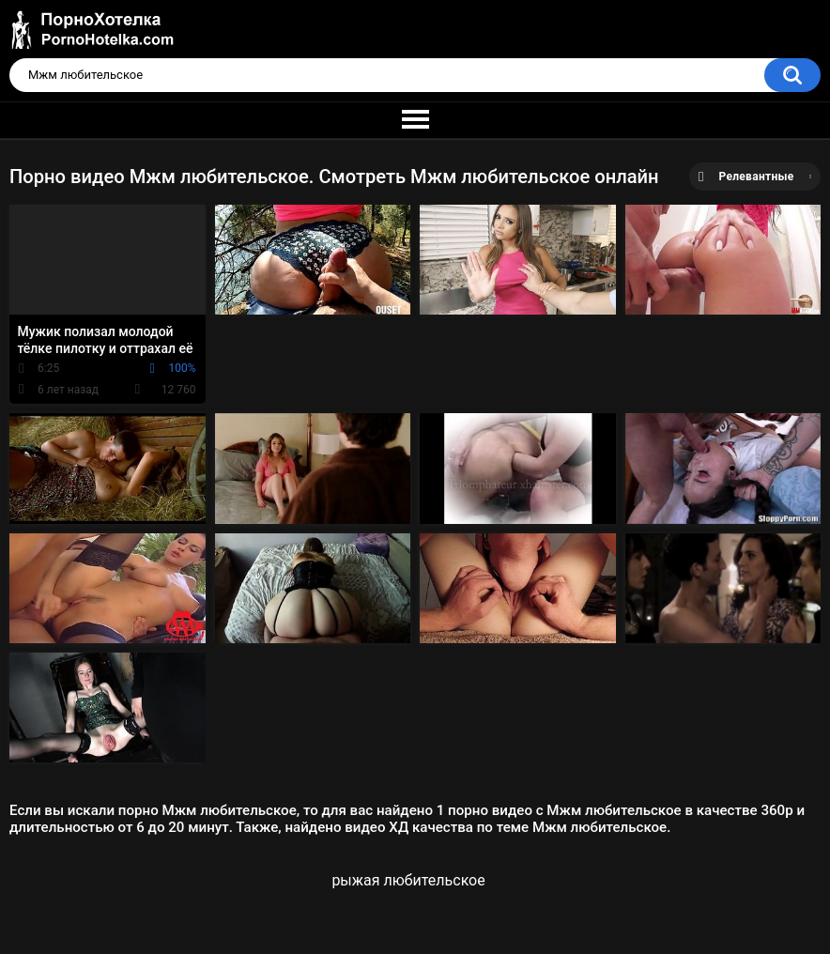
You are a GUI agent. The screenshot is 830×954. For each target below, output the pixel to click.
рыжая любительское (407, 880)
